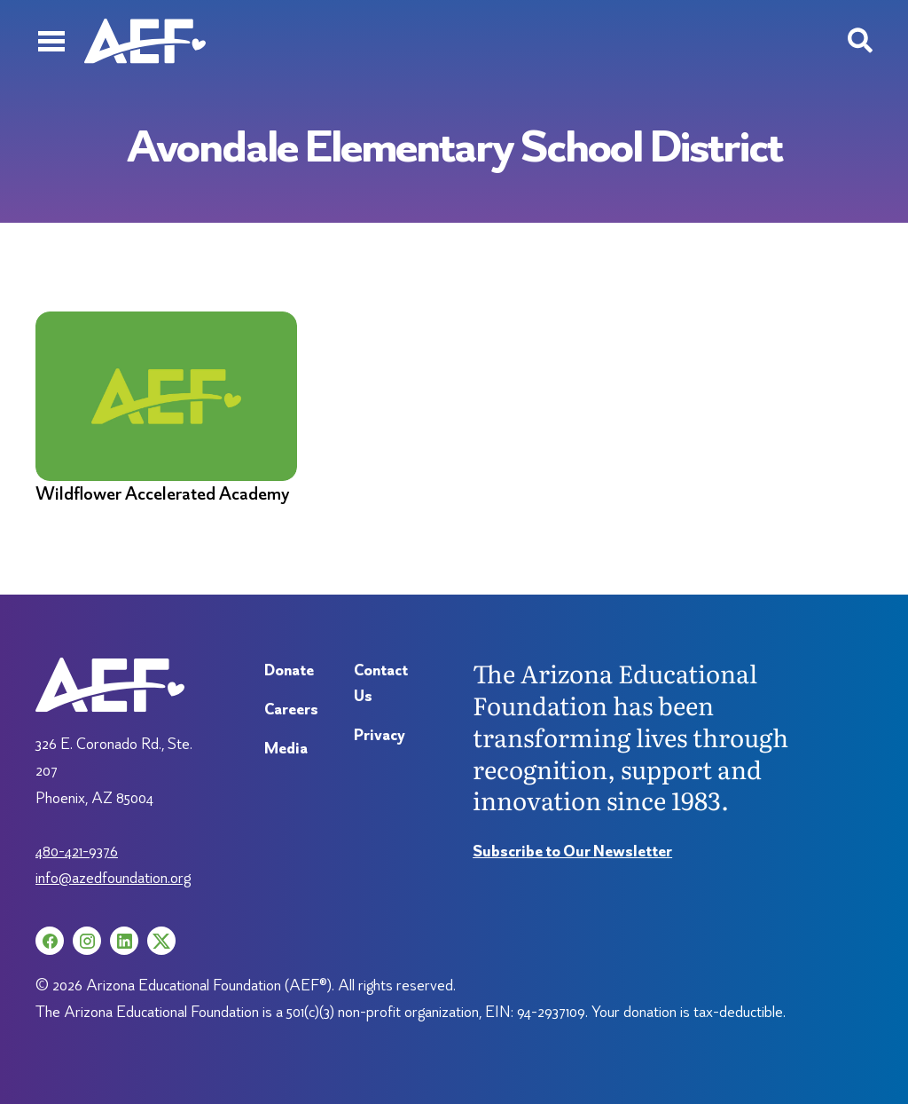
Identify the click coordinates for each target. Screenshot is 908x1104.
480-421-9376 (76, 851)
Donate (289, 669)
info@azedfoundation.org (113, 877)
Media (286, 747)
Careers (291, 708)
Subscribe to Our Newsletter (572, 850)
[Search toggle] (860, 41)
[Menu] (51, 41)
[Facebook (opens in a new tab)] (49, 941)
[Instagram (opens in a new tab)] (87, 941)
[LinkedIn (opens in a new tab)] (124, 941)
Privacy (379, 734)
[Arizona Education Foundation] (145, 41)
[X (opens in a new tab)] (161, 941)
